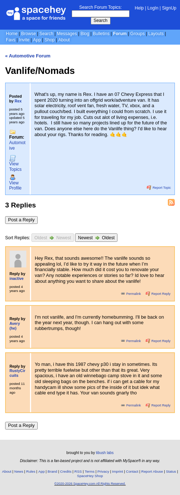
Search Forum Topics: (100, 7)
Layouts (156, 33)
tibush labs (104, 453)
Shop (49, 39)
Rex (18, 101)
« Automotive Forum (27, 56)
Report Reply (158, 294)
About (64, 39)
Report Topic (159, 188)
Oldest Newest (52, 238)
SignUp (169, 8)
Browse (28, 33)
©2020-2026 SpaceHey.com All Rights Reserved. (89, 483)
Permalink (131, 294)
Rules (30, 471)
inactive (17, 279)
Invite (24, 39)
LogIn (152, 8)
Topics (15, 163)
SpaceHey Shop (90, 476)
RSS (78, 471)
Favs (10, 39)
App (37, 39)
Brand (52, 471)
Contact (132, 471)
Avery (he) (15, 326)
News (18, 471)
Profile (15, 182)
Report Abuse (152, 471)
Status (171, 471)
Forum (120, 33)
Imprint (117, 471)
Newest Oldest (96, 238)
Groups (137, 33)
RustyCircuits (17, 373)
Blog (84, 33)
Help (139, 8)
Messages (67, 33)
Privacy (103, 471)
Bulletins (101, 33)
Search (101, 20)
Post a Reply (21, 219)
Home (12, 33)
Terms (90, 471)
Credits (65, 471)
